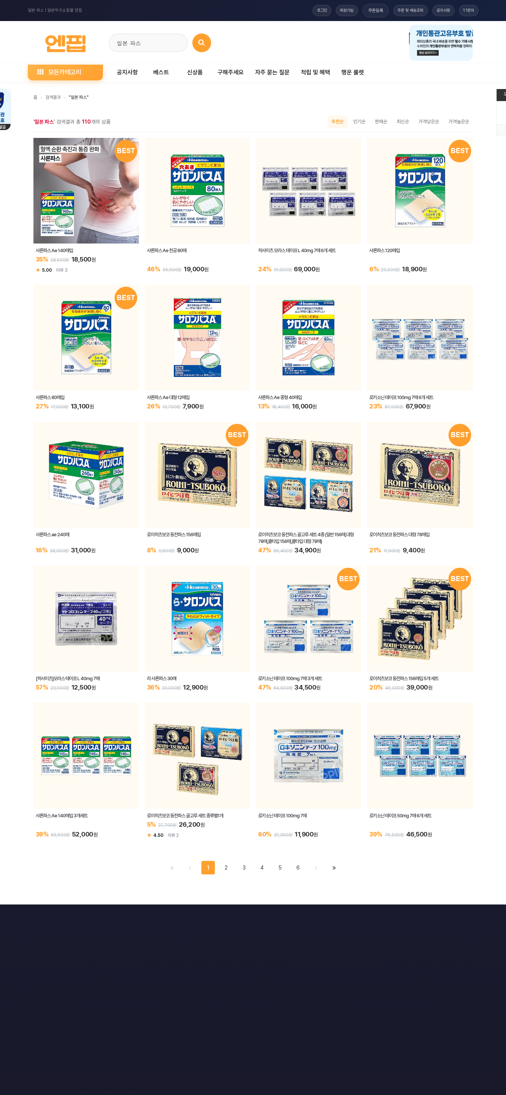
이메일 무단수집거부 (149, 918)
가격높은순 (459, 121)
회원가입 (331, 10)
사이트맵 (295, 918)
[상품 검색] (201, 42)
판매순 (381, 121)
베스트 (161, 72)
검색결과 (52, 97)
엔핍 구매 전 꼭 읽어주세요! (364, 1021)
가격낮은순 (428, 121)
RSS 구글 (372, 918)
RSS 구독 (333, 918)
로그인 (302, 10)
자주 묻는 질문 (272, 72)
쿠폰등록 (362, 10)
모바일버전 (454, 918)
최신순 (403, 121)
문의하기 (258, 918)
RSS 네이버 (413, 918)
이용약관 (49, 918)
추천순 (337, 121)
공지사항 (437, 10)
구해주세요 (231, 72)
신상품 (195, 72)
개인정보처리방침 (95, 918)
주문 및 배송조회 (399, 10)
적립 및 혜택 (315, 72)
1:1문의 (467, 10)
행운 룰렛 (352, 72)
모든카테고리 (59, 72)
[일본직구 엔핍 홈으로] (65, 41)
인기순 (359, 121)
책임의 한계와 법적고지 (209, 918)
